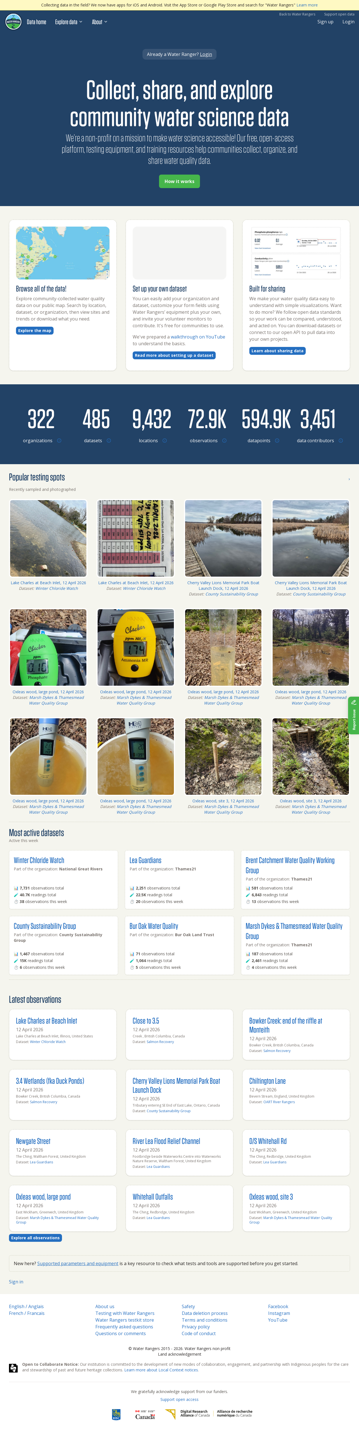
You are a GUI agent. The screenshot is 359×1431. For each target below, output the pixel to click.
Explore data (69, 22)
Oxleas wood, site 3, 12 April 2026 (223, 800)
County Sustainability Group (231, 594)
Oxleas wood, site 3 (271, 1196)
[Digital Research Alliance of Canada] (208, 1414)
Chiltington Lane (267, 1080)
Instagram (279, 1313)
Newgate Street (33, 1141)
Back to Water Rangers (297, 14)
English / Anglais (26, 1306)
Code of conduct (199, 1333)
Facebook (278, 1306)
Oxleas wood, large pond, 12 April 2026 (48, 691)
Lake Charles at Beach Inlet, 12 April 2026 (48, 582)
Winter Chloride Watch (56, 588)
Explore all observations (35, 1237)
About (100, 22)
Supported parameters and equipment (77, 1263)
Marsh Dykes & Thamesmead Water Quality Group (56, 700)
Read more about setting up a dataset (174, 355)
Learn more (307, 5)
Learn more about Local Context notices (161, 1370)
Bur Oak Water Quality (154, 926)
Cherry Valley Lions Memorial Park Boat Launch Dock (176, 1085)
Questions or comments (120, 1333)
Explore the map (34, 330)
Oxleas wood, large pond (43, 1196)
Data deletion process (205, 1313)
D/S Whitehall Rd (268, 1141)
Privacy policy (196, 1327)
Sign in (16, 1282)
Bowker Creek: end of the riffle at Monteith (285, 1024)
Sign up (325, 22)
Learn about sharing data (277, 350)
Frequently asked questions (124, 1327)
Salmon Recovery (160, 1041)
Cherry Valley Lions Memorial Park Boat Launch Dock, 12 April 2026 (223, 585)
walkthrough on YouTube (198, 337)
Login (348, 22)
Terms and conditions (204, 1320)
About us (104, 1306)
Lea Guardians (146, 860)
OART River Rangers (279, 1102)
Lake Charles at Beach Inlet (46, 1020)
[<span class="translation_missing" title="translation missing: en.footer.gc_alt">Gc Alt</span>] (145, 1414)
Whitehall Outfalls (153, 1196)
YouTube (277, 1320)
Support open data (339, 14)
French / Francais (27, 1313)
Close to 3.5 (146, 1020)
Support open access (179, 1399)
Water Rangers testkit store (124, 1320)
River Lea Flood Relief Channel (166, 1141)
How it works (179, 181)
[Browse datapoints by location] (262, 418)
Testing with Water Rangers (125, 1313)
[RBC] (116, 1414)
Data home (36, 22)
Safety (188, 1306)
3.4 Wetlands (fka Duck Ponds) (50, 1080)
